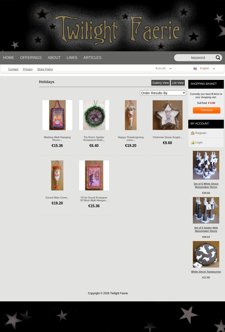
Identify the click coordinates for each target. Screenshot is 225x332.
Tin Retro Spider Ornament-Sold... (94, 138)
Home (8, 58)
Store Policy (45, 69)
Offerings (31, 58)
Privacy (28, 69)
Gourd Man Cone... (57, 197)
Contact (13, 69)
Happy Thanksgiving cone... (131, 138)
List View (178, 82)
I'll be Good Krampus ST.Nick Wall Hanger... (94, 199)
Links (72, 58)
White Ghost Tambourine (206, 271)
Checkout (206, 110)
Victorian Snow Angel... (167, 137)
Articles (92, 58)
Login (197, 143)
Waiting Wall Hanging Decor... (57, 138)
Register (199, 133)
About (54, 58)
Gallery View (160, 82)
